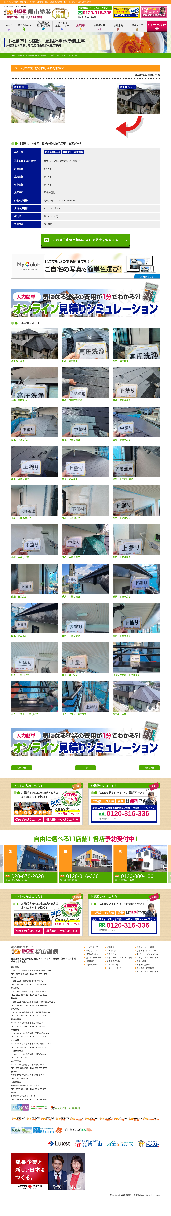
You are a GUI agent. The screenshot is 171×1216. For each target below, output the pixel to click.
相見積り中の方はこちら (62, 819)
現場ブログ (137, 27)
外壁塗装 (67, 152)
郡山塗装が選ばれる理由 (43, 26)
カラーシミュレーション (147, 971)
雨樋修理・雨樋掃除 (145, 968)
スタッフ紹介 (92, 964)
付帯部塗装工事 (53, 152)
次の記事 (21, 768)
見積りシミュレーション (147, 957)
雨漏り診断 (141, 961)
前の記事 (149, 768)
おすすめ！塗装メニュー (62, 26)
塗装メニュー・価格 (145, 947)
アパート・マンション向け (148, 954)
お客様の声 (99, 27)
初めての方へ (24, 27)
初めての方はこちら (28, 819)
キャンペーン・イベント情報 (119, 957)
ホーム (9, 27)
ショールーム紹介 (157, 26)
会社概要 (90, 961)
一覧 (85, 768)
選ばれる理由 (92, 954)
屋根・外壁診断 (143, 964)
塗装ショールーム (94, 957)
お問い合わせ (112, 964)
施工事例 (80, 27)
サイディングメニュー (146, 950)
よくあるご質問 (113, 961)
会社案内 (118, 27)
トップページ (92, 947)
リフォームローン (114, 968)
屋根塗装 (78, 152)
